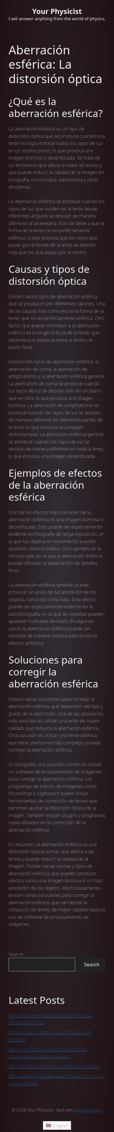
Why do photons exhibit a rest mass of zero (54, 1066)
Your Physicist (57, 11)
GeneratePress (88, 1110)
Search (16, 954)
